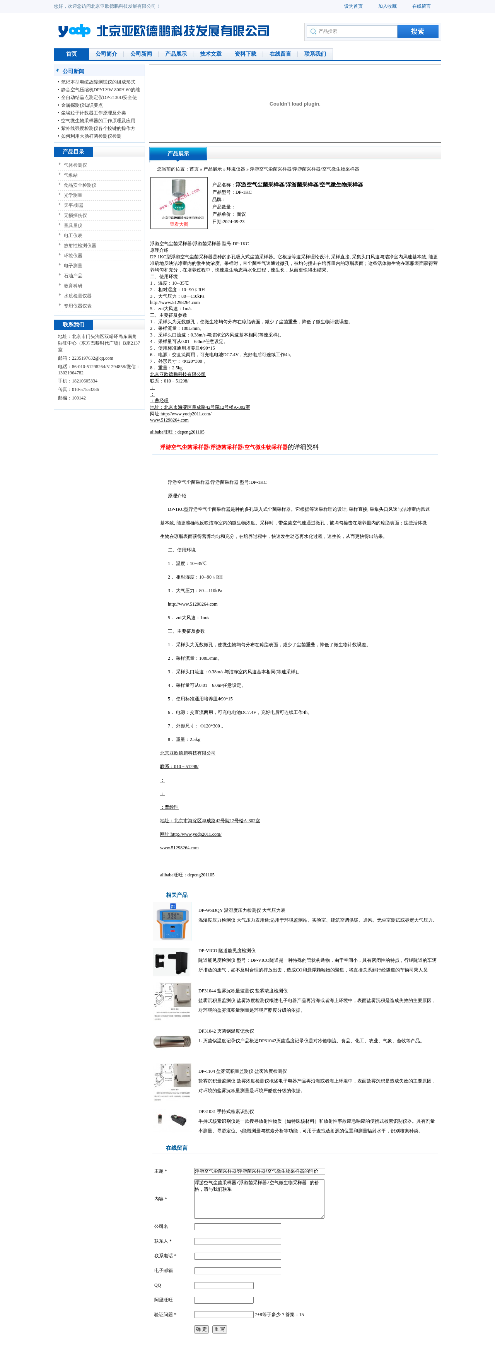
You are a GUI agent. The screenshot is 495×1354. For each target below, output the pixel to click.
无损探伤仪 (75, 215)
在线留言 (421, 6)
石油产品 (73, 275)
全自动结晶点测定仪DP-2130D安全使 (99, 97)
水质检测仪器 (78, 296)
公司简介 (106, 54)
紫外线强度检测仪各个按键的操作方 (98, 128)
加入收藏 (387, 6)
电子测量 (73, 265)
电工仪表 (73, 235)
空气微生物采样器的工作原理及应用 (98, 120)
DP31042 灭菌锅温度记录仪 (226, 1031)
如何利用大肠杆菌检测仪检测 (91, 136)
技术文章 (211, 54)
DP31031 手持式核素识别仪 (226, 1111)
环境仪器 (73, 255)
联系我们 (315, 54)
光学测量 (73, 195)
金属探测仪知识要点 (82, 105)
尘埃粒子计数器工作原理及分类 (93, 113)
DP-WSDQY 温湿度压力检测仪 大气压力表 (241, 910)
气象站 (71, 175)
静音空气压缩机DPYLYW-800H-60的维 (100, 89)
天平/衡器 (74, 205)
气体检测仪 (75, 165)
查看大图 (179, 224)
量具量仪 (73, 225)
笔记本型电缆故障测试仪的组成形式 (98, 82)
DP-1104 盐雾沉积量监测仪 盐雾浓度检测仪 (242, 1071)
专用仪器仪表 (78, 306)
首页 (71, 54)
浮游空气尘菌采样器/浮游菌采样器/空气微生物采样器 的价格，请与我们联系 (259, 1199)
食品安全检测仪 (80, 185)
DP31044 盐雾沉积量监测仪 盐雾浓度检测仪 (243, 991)
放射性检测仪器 (80, 245)
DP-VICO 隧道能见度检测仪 (227, 950)
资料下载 (245, 54)
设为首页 (353, 6)
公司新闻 (141, 54)
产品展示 (176, 54)
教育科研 (73, 286)
